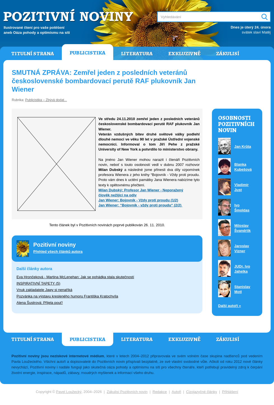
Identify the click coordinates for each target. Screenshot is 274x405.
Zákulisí (227, 53)
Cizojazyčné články (201, 392)
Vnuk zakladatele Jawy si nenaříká (44, 290)
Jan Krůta (242, 146)
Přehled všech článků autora (57, 251)
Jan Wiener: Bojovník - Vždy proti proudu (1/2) (138, 200)
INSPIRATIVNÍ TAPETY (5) (38, 283)
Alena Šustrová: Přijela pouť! (39, 303)
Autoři (176, 392)
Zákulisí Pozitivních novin (127, 392)
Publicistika (87, 52)
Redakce (160, 392)
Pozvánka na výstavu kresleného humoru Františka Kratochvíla (67, 296)
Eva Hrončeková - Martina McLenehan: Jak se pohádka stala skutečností (75, 277)
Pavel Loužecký (69, 392)
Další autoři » (229, 306)
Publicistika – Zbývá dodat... (46, 100)
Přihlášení (230, 392)
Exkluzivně (184, 53)
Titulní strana (32, 53)
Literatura (137, 53)
